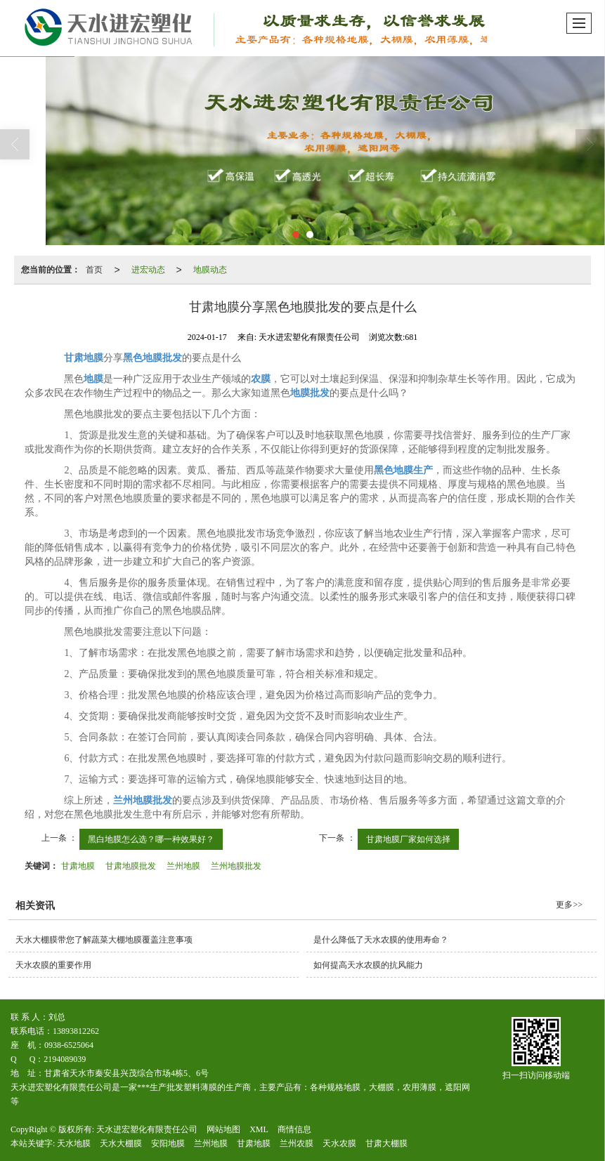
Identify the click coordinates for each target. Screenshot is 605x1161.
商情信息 (294, 1129)
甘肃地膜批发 (130, 866)
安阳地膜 (168, 1143)
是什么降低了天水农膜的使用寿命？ (380, 940)
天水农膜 (339, 1143)
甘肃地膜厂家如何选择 (408, 839)
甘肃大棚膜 (386, 1143)
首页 (94, 270)
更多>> (569, 905)
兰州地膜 (183, 866)
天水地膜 (74, 1143)
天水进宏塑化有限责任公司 (146, 1129)
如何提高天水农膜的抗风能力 (368, 965)
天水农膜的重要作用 (53, 965)
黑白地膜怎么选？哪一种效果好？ (151, 839)
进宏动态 (148, 270)
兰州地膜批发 (236, 866)
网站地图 (223, 1129)
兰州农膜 (296, 1143)
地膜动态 (210, 270)
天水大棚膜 (121, 1143)
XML (258, 1129)
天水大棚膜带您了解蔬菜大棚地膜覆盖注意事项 (104, 940)
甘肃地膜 (78, 866)
